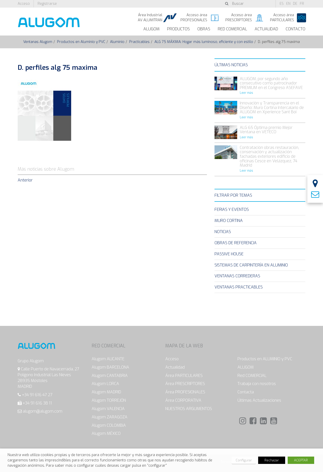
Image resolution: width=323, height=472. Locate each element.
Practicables (139, 41)
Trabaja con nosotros (256, 383)
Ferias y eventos (231, 209)
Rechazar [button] (271, 460)
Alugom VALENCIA (108, 408)
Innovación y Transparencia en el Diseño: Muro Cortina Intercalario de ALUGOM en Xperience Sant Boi (272, 107)
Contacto (295, 29)
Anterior (25, 180)
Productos (178, 29)
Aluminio (117, 41)
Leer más (246, 93)
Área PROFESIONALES (185, 392)
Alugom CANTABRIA (110, 375)
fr (302, 3)
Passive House (229, 254)
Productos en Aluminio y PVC (81, 41)
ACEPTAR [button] (301, 460)
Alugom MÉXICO (106, 433)
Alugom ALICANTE (108, 359)
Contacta (245, 392)
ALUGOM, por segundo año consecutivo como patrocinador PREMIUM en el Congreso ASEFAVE (271, 83)
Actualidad (266, 29)
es (282, 3)
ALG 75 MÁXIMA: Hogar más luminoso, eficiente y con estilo (203, 41)
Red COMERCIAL (251, 375)
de (295, 3)
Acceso (24, 3)
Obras (203, 29)
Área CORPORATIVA (183, 400)
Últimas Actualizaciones (259, 400)
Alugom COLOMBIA (109, 425)
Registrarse (47, 3)
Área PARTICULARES (184, 375)
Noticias (222, 231)
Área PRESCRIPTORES (185, 383)
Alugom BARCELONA (110, 367)
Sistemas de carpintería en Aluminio (251, 265)
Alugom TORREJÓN (109, 400)
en (288, 3)
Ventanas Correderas (237, 276)
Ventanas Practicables (238, 287)
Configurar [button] (244, 460)
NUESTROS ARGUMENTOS (188, 408)
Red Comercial (232, 29)
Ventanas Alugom (37, 41)
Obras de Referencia (235, 242)
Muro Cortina (228, 220)
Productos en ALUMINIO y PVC (264, 359)
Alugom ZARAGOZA (109, 417)
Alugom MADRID (106, 392)
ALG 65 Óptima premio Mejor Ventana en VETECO (266, 130)
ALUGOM (151, 29)
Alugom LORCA (105, 383)
